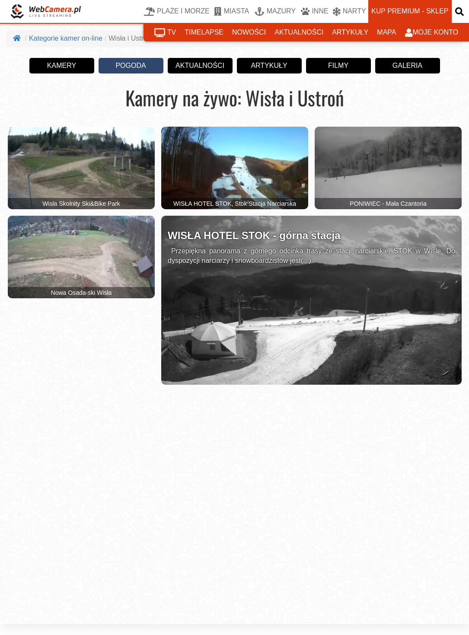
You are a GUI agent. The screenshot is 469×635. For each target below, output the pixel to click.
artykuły (350, 32)
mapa (386, 32)
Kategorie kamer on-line (65, 38)
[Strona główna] (17, 38)
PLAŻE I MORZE (177, 11)
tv (165, 33)
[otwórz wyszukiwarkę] (460, 11)
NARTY (349, 11)
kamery (61, 65)
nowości (249, 32)
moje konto (432, 33)
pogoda (130, 65)
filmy (338, 65)
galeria (407, 65)
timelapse (204, 32)
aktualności (298, 32)
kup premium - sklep (409, 11)
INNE (314, 11)
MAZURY (275, 11)
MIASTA (231, 11)
